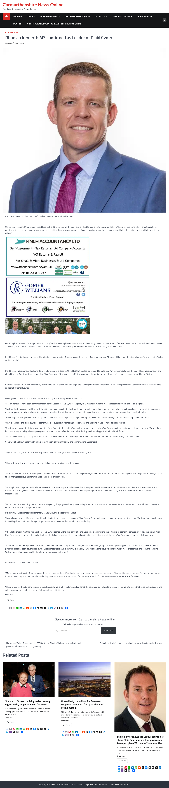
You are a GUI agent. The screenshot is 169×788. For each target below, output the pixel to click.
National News (11, 33)
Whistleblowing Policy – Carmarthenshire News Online (54, 23)
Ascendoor (102, 784)
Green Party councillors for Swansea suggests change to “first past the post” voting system (82, 704)
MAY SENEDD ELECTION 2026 (77, 16)
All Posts (100, 16)
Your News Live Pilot (50, 16)
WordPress (125, 784)
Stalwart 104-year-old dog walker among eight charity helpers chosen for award (27, 703)
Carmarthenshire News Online (33, 4)
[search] (164, 20)
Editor (8, 43)
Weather (17, 23)
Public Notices (145, 16)
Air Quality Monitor (122, 16)
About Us (17, 16)
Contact (31, 16)
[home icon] (6, 16)
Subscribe (108, 630)
